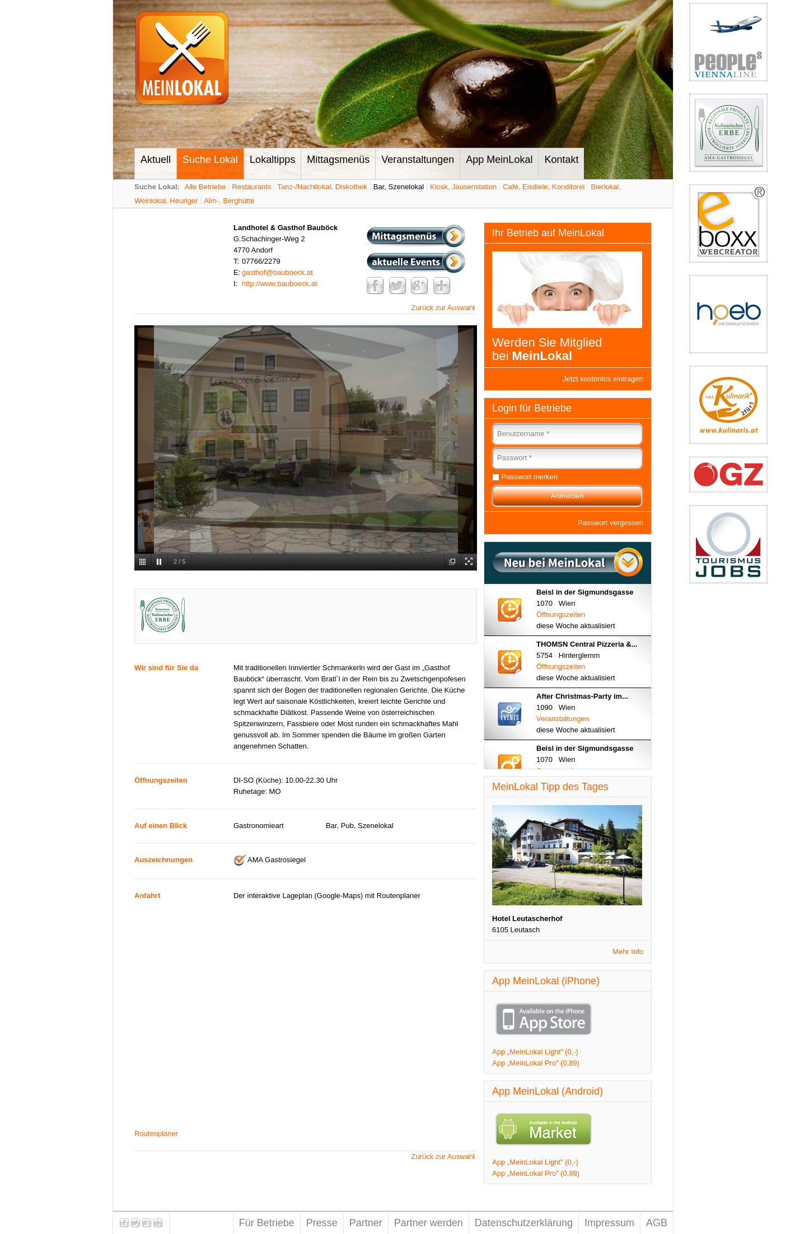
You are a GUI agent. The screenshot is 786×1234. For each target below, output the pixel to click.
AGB (656, 1222)
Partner (365, 1222)
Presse (322, 1222)
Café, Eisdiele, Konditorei (543, 187)
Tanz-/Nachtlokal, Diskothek (322, 187)
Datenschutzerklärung (524, 1222)
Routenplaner (156, 1133)
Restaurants (251, 187)
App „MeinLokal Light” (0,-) (535, 1052)
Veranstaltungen (417, 159)
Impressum (609, 1222)
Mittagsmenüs (338, 159)
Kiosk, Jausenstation (463, 187)
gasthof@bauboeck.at (277, 272)
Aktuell (156, 159)
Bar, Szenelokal (398, 187)
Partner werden (428, 1222)
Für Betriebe (266, 1222)
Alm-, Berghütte (229, 201)
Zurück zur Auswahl (443, 307)
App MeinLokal (499, 159)
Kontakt (561, 159)
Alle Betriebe (205, 187)
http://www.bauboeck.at (279, 283)
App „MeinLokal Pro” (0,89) (535, 1063)
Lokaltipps (272, 159)
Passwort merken (530, 477)
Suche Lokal (210, 159)
